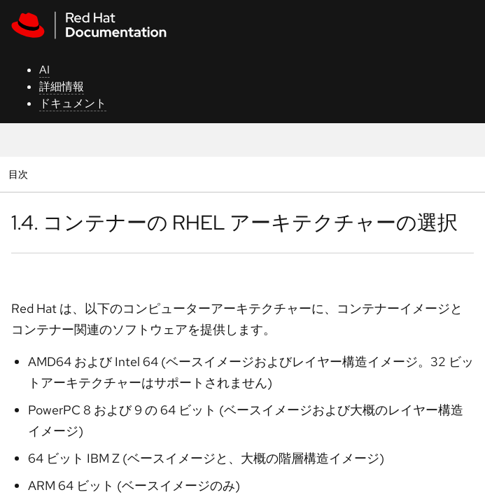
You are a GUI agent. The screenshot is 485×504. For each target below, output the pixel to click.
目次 (20, 174)
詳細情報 (61, 86)
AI (44, 69)
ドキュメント (72, 103)
